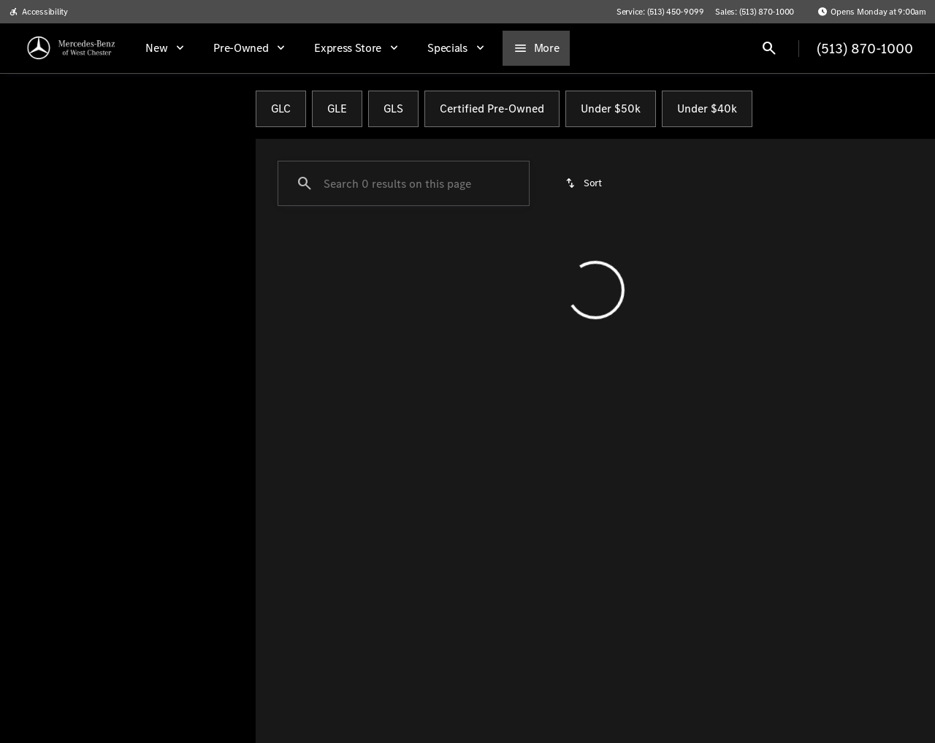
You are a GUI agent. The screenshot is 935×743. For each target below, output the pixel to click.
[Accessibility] (38, 11)
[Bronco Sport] (95, 180)
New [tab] (49, 109)
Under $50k (611, 108)
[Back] (211, 151)
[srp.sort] (585, 183)
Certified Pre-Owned (492, 108)
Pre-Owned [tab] (206, 109)
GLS (393, 108)
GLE (337, 108)
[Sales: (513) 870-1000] (754, 11)
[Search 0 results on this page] (403, 183)
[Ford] (33, 180)
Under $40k (707, 108)
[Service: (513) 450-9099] (660, 11)
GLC (281, 108)
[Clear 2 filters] (340, 329)
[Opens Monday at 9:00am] (871, 11)
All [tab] (127, 109)
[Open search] (769, 48)
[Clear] (198, 418)
